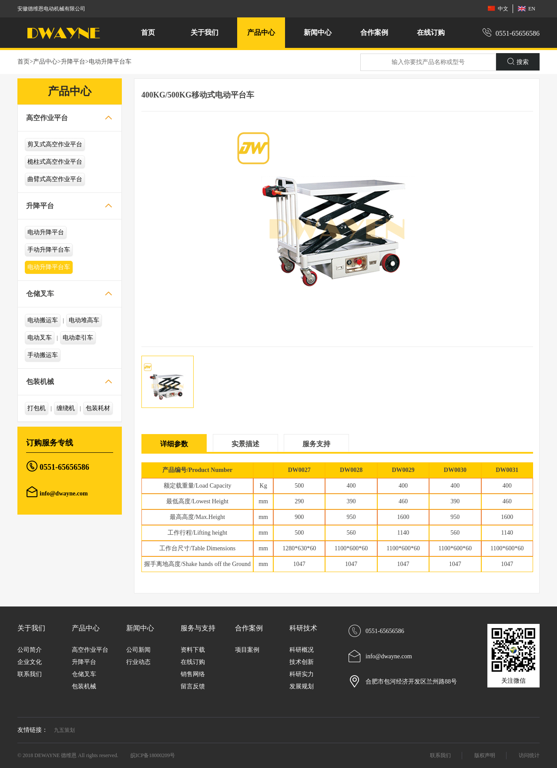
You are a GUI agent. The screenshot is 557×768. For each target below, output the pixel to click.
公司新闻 (138, 650)
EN (526, 8)
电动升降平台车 (110, 61)
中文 (497, 8)
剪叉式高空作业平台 (54, 144)
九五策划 (64, 730)
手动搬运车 (42, 355)
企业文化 (29, 662)
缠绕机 (66, 408)
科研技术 (303, 628)
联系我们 (29, 674)
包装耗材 (98, 408)
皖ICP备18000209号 (153, 755)
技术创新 (301, 662)
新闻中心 (140, 628)
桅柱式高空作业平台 (54, 161)
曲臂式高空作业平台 (54, 179)
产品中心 (45, 61)
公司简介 (29, 650)
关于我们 (31, 628)
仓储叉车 (40, 293)
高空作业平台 (47, 117)
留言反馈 (193, 686)
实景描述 (245, 444)
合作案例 (249, 628)
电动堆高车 (84, 320)
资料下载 (193, 650)
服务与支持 (198, 628)
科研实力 (301, 674)
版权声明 (484, 755)
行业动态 (138, 662)
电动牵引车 (78, 337)
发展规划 (301, 686)
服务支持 (316, 444)
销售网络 (193, 674)
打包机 (36, 408)
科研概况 (301, 650)
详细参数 (174, 444)
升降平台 (73, 61)
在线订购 (431, 32)
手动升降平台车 (48, 249)
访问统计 (529, 755)
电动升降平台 (45, 232)
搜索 (518, 61)
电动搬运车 (42, 320)
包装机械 (40, 381)
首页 (148, 32)
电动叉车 (39, 337)
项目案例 (247, 650)
